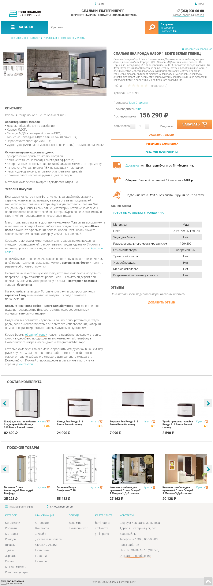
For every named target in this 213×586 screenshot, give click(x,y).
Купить (42, 421)
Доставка (132, 165)
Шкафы (10, 544)
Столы (9, 561)
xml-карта (101, 528)
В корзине (167, 24)
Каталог (35, 37)
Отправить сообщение (135, 555)
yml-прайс (102, 533)
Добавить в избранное (198, 49)
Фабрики (91, 15)
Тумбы (9, 550)
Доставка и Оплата (48, 539)
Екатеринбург (78, 528)
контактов (26, 364)
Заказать (195, 124)
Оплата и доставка (124, 15)
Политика (42, 550)
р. (175, 31)
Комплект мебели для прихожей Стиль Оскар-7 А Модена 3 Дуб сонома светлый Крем (177, 492)
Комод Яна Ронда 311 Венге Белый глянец (70, 423)
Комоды (10, 539)
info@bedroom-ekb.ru (21, 506)
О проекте (77, 15)
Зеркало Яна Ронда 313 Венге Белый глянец (124, 423)
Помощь (41, 561)
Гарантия (41, 555)
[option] (66, 71)
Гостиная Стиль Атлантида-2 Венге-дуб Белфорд (18, 490)
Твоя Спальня (17, 37)
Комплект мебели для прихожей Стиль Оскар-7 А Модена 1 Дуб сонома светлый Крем (125, 492)
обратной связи (36, 334)
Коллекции (50, 37)
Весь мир (75, 522)
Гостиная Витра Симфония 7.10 (66, 489)
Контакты (104, 15)
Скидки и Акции (46, 544)
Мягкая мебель (15, 566)
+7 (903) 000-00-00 (190, 11)
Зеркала (10, 555)
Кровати (11, 528)
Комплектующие (16, 572)
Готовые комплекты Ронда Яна (138, 212)
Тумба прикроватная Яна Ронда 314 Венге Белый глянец (177, 424)
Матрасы (11, 533)
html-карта (102, 522)
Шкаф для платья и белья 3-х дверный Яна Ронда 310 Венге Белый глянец (20, 424)
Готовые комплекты (73, 37)
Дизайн (40, 533)
